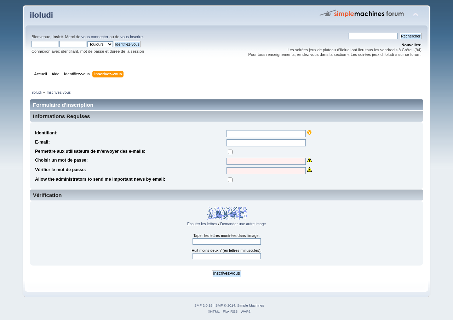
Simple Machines (250, 305)
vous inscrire (131, 37)
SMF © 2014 (225, 305)
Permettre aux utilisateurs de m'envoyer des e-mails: (90, 151)
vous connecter (94, 37)
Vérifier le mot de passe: (60, 169)
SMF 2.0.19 (203, 305)
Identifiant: (46, 132)
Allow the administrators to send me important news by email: (100, 179)
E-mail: (42, 142)
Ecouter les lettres (202, 224)
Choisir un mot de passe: (61, 160)
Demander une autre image (243, 224)
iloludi (41, 15)
